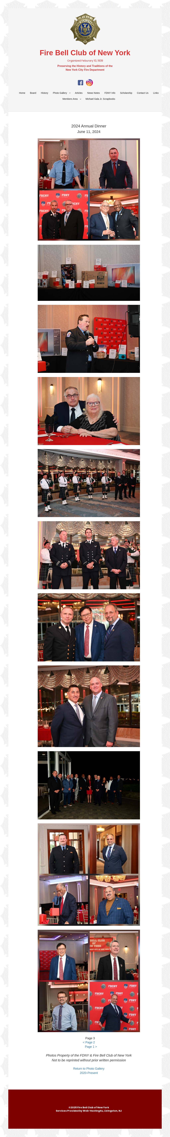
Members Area (70, 99)
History (44, 93)
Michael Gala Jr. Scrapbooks (100, 99)
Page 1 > (91, 1046)
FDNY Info (110, 93)
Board (33, 93)
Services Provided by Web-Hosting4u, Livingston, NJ (89, 1110)
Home (22, 93)
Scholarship (126, 93)
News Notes (93, 93)
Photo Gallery (60, 93)
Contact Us (142, 93)
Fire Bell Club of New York (85, 53)
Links (156, 93)
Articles (79, 93)
